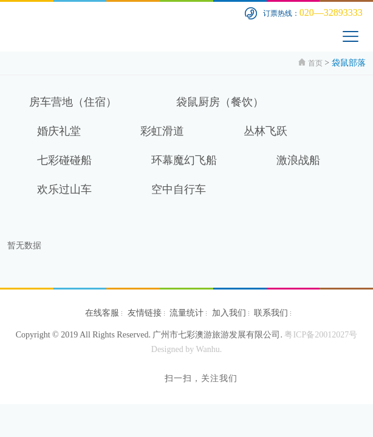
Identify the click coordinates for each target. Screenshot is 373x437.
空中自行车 (178, 189)
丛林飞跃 (265, 131)
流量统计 (186, 312)
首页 (315, 63)
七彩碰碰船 (64, 160)
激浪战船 (298, 160)
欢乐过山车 (64, 189)
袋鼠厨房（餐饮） (220, 102)
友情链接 (145, 312)
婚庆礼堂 (59, 131)
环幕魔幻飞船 (184, 160)
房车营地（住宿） (73, 102)
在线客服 (102, 312)
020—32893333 (331, 12)
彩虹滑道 (162, 131)
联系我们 (271, 312)
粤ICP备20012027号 (320, 334)
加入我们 (229, 312)
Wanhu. (209, 349)
